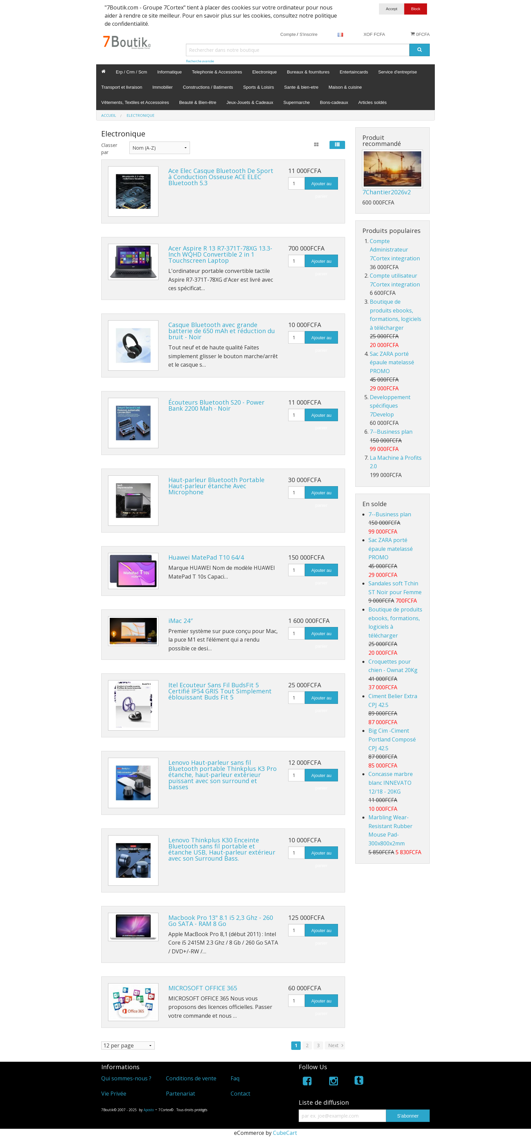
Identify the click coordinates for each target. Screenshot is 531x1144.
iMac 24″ (180, 621)
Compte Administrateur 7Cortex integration (395, 249)
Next (336, 1045)
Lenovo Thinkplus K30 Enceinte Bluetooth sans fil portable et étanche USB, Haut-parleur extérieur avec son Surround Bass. (221, 849)
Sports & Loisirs (258, 87)
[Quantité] (296, 183)
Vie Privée (113, 1093)
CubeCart (285, 1133)
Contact (240, 1093)
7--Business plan (391, 431)
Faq (235, 1078)
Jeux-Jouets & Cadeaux (250, 102)
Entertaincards (354, 71)
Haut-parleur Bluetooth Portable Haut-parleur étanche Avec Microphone (216, 486)
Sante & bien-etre (301, 87)
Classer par (109, 148)
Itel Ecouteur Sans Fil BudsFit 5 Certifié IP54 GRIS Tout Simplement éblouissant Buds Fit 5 (220, 691)
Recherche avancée (200, 61)
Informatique (169, 71)
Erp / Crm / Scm (131, 71)
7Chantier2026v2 (386, 192)
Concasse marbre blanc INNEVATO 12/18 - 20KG (390, 782)
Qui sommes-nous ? (126, 1078)
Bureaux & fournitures (308, 71)
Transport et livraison (121, 87)
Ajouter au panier (321, 185)
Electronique (264, 71)
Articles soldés (372, 102)
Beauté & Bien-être (197, 102)
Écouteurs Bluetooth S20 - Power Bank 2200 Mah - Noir (216, 405)
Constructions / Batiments (208, 87)
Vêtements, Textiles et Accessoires (135, 102)
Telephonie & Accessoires (217, 71)
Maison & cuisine (345, 87)
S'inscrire (308, 34)
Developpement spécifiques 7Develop (390, 405)
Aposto (149, 1109)
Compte (288, 34)
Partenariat (180, 1093)
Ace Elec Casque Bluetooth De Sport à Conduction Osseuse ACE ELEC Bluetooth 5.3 (220, 177)
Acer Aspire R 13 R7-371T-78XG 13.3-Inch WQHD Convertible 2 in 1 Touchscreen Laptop (220, 254)
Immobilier (162, 87)
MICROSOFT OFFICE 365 (202, 988)
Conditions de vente (191, 1078)
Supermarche (296, 102)
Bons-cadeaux (334, 102)
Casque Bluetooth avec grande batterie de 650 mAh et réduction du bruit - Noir (221, 331)
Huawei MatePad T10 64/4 (206, 557)
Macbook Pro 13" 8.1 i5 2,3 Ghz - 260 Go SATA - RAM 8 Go (220, 920)
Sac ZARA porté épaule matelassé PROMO (392, 362)
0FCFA (420, 34)
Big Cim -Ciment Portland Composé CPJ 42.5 (392, 739)
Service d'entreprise (397, 71)
